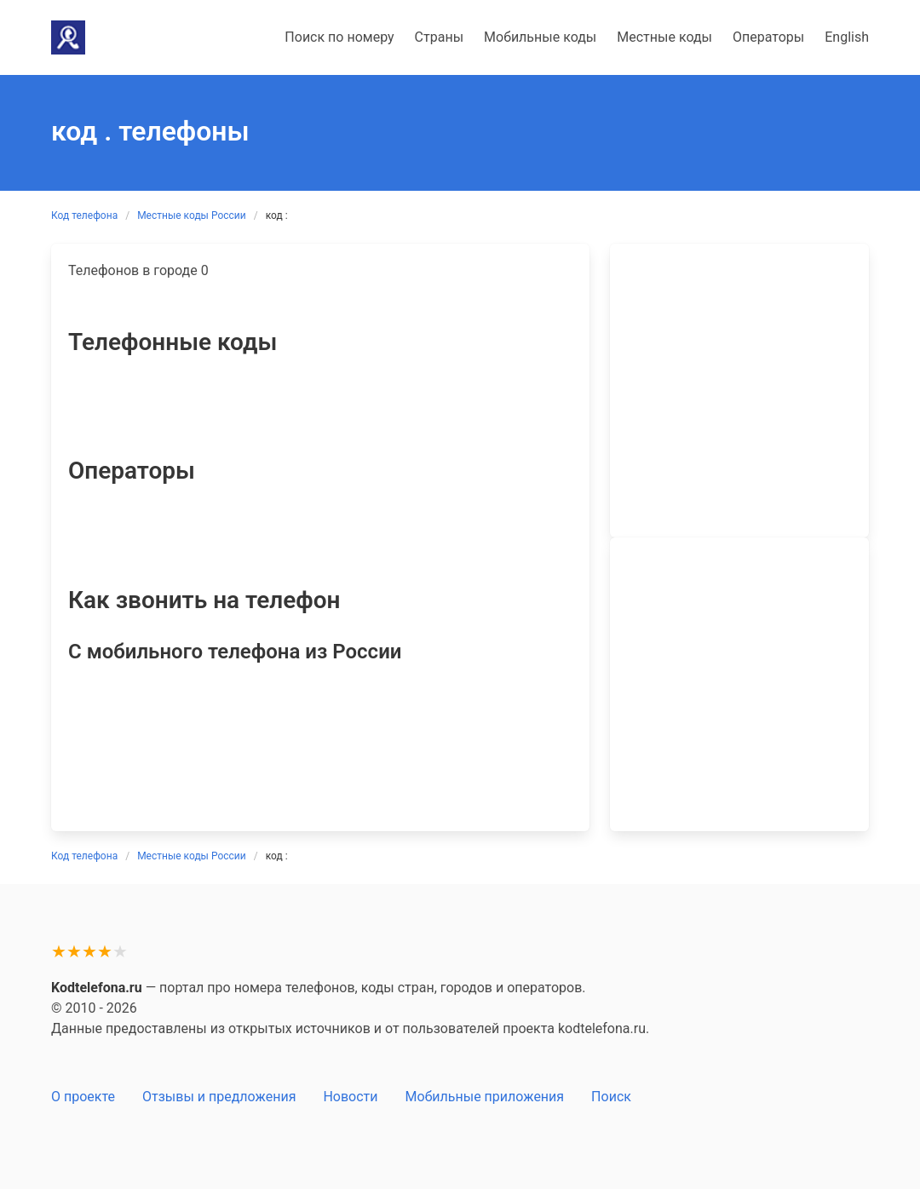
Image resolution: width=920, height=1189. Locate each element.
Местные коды (664, 37)
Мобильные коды (540, 37)
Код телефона (84, 215)
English (847, 37)
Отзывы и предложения (219, 1096)
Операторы (768, 37)
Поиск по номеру (339, 37)
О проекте (83, 1096)
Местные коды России (191, 215)
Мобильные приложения (485, 1096)
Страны (439, 37)
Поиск (611, 1096)
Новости (350, 1096)
